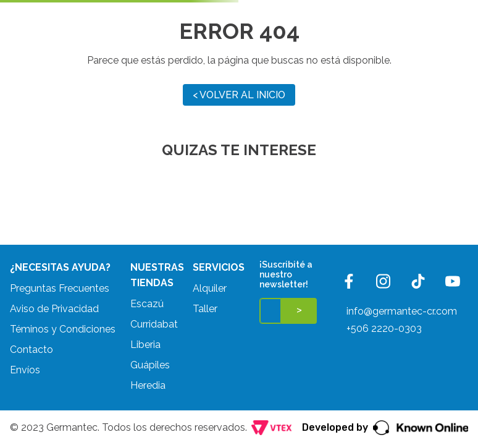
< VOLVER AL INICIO (239, 95)
